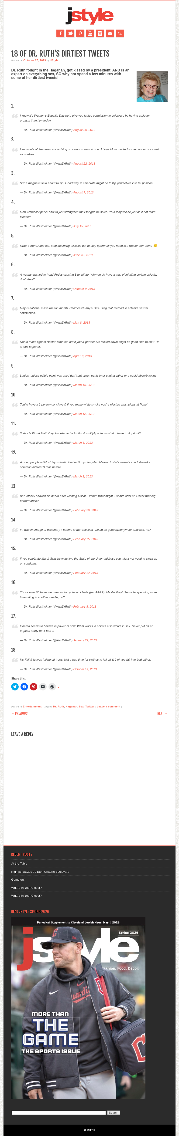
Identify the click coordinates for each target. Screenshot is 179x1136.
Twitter (70, 33)
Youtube (90, 33)
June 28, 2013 (83, 255)
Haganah (71, 706)
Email (110, 33)
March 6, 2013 (83, 442)
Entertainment (32, 706)
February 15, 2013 (85, 539)
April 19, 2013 (82, 356)
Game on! (17, 879)
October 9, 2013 (84, 289)
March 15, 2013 (83, 385)
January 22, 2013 (85, 640)
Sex (81, 706)
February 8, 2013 (84, 606)
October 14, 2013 (85, 669)
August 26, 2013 (84, 130)
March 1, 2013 (83, 476)
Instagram (100, 33)
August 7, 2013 (83, 192)
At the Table (19, 863)
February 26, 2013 (85, 510)
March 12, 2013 (83, 414)
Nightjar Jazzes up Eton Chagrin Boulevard (40, 871)
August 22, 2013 (84, 163)
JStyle (54, 60)
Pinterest (80, 33)
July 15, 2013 (82, 226)
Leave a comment (108, 706)
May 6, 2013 (81, 322)
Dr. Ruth (58, 706)
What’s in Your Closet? (26, 887)
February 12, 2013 (85, 573)
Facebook (60, 33)
